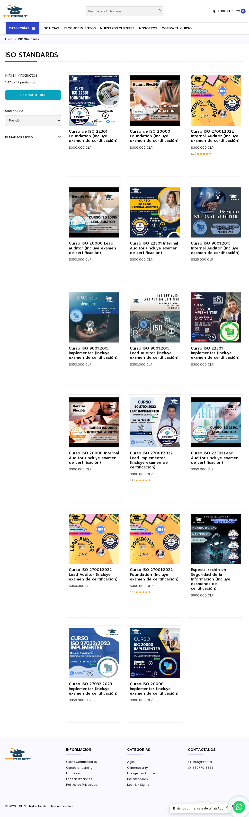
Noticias (51, 28)
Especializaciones (79, 779)
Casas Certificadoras (81, 762)
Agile (131, 762)
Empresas (73, 773)
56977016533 (200, 767)
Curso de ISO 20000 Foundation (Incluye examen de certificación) (154, 136)
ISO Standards (137, 779)
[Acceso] (223, 11)
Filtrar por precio (33, 137)
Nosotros (148, 28)
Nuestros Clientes (117, 28)
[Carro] (241, 11)
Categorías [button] (22, 28)
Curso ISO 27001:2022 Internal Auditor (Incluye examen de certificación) (215, 136)
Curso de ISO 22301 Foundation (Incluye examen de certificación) (93, 136)
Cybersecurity (137, 767)
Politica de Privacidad (81, 784)
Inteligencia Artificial (141, 773)
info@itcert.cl (200, 762)
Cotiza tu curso (177, 28)
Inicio (9, 39)
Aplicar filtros (32, 95)
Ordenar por (15, 111)
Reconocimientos (80, 28)
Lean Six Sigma (138, 784)
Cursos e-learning (79, 767)
